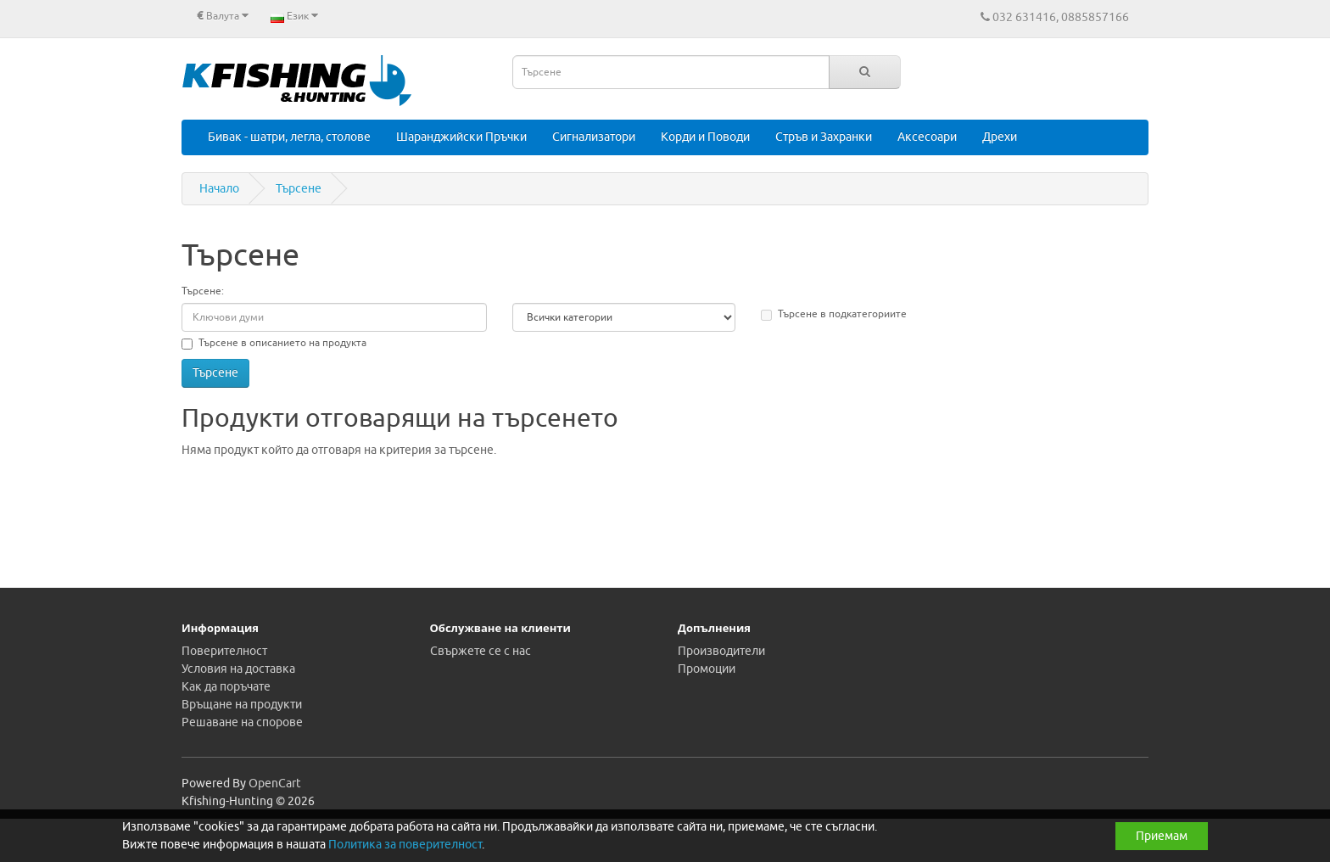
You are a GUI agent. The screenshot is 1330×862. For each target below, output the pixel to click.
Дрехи (999, 137)
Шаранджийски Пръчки (461, 137)
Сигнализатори (593, 137)
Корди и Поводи (705, 137)
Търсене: (203, 291)
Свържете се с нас (480, 651)
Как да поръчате (226, 687)
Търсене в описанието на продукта (274, 343)
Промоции (706, 669)
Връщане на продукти (242, 704)
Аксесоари (927, 137)
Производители (721, 651)
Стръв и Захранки (823, 137)
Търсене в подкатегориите (834, 314)
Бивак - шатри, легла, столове (289, 137)
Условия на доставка (238, 669)
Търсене (298, 189)
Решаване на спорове (242, 722)
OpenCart (275, 783)
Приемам (1162, 836)
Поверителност (224, 651)
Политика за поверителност (405, 844)
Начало (219, 189)
